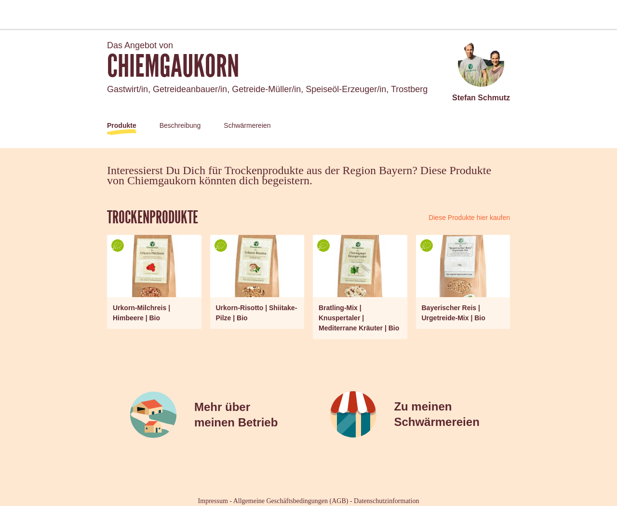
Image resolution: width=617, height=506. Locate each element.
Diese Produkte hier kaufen (469, 217)
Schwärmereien (247, 125)
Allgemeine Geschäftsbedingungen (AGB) (291, 501)
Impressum (213, 501)
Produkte (121, 125)
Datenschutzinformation (386, 501)
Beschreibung (180, 125)
